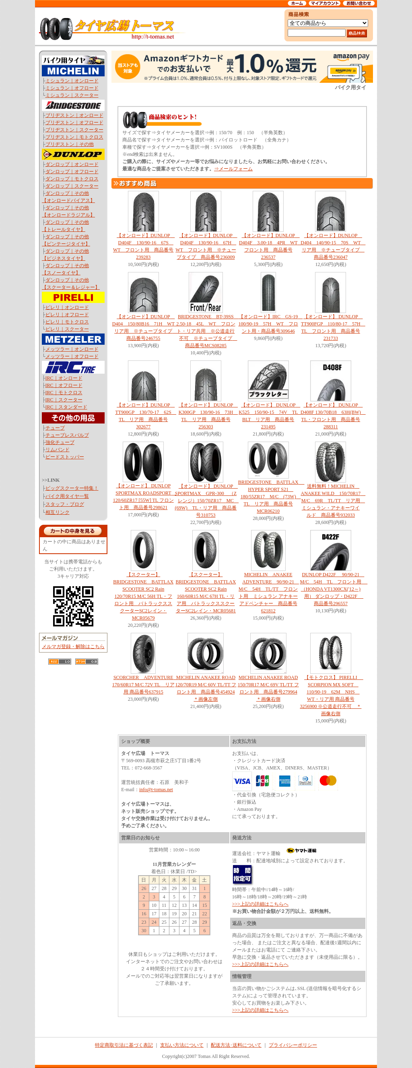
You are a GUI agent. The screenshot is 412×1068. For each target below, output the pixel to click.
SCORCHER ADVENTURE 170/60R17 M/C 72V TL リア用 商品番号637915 (145, 685)
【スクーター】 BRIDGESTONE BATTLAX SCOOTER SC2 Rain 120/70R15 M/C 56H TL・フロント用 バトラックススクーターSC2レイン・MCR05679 (143, 596)
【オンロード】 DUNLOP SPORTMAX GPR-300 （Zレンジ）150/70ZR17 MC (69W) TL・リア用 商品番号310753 (207, 500)
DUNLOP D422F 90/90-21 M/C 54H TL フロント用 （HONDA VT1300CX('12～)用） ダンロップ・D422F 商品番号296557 (333, 589)
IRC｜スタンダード (66, 407)
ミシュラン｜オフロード (72, 88)
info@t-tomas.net (156, 789)
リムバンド (57, 449)
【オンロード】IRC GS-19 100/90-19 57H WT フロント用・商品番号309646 (270, 324)
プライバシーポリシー (293, 1045)
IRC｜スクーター (63, 400)
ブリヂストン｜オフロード (74, 122)
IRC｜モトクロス (63, 392)
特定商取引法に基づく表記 (124, 1045)
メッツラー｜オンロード (72, 349)
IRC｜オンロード (63, 378)
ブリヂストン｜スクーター (74, 130)
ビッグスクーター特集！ (72, 488)
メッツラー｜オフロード (72, 356)
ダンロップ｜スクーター (72, 186)
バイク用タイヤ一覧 (67, 496)
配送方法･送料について (236, 1045)
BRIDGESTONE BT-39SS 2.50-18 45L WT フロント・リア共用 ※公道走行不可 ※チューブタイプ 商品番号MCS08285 (207, 331)
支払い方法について (182, 1045)
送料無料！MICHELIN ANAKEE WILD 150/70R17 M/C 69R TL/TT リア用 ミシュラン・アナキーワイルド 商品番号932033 (333, 500)
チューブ (55, 428)
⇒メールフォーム (233, 169)
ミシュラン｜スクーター (72, 95)
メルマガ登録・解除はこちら (73, 646)
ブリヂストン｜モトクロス (74, 137)
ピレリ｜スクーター (67, 329)
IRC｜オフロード (63, 385)
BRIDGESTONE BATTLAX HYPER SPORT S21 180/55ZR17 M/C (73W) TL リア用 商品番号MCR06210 (271, 496)
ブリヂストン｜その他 (69, 144)
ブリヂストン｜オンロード (74, 115)
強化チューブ (59, 442)
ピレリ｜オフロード (67, 314)
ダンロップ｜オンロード (72, 164)
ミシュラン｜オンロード (72, 81)
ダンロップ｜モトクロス (72, 179)
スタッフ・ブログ (64, 504)
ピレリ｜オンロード (67, 307)
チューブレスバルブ (67, 435)
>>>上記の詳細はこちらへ (260, 904)
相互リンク (57, 512)
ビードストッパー (64, 457)
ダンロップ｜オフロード (72, 171)
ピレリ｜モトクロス (67, 322)
